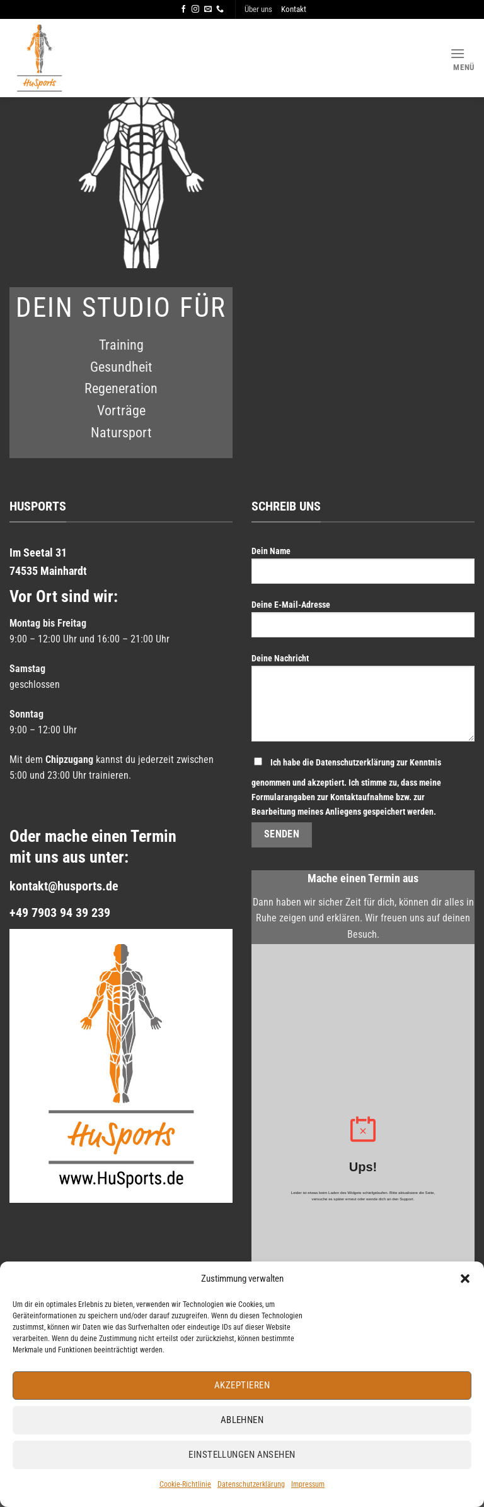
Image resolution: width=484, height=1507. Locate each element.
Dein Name (363, 570)
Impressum (308, 1484)
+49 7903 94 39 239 (59, 912)
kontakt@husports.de (63, 886)
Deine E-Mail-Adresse (363, 623)
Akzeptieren (242, 1385)
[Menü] (462, 58)
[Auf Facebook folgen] (183, 9)
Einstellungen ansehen (241, 1454)
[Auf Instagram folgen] (195, 9)
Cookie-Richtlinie (185, 1484)
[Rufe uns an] (220, 9)
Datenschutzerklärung (251, 1484)
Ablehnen (242, 1420)
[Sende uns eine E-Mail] (208, 9)
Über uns (258, 9)
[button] (465, 1278)
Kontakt (293, 9)
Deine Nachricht (363, 702)
